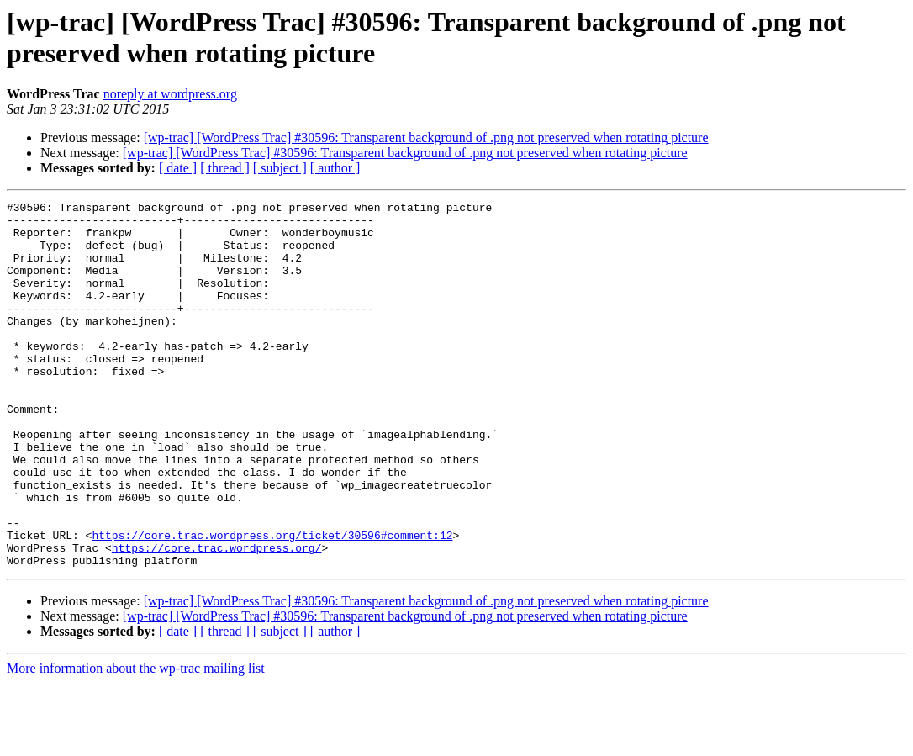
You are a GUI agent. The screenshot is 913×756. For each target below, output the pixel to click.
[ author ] (335, 168)
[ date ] (178, 168)
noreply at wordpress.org (170, 94)
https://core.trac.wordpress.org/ (217, 618)
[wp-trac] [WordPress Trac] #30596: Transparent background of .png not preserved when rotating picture (426, 137)
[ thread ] (225, 168)
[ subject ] (280, 168)
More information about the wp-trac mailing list (136, 741)
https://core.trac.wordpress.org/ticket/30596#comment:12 (272, 603)
